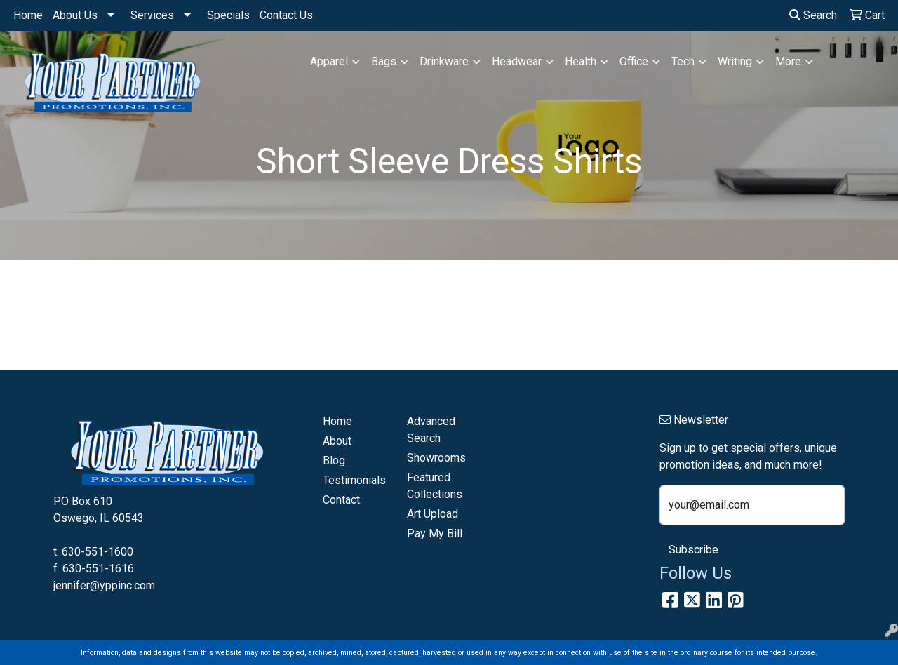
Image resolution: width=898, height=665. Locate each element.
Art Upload (432, 513)
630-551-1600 (97, 551)
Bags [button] (383, 61)
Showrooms (436, 457)
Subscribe (693, 549)
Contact (341, 499)
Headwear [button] (517, 61)
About (337, 441)
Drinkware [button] (444, 61)
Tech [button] (683, 61)
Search (813, 15)
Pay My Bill (434, 533)
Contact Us (286, 15)
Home (28, 15)
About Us (75, 15)
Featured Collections (434, 486)
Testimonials (354, 480)
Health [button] (580, 61)
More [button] (788, 61)
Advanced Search (431, 430)
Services (152, 15)
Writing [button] (735, 61)
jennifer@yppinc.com (104, 585)
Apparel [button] (329, 61)
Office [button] (633, 61)
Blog (334, 460)
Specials (228, 15)
